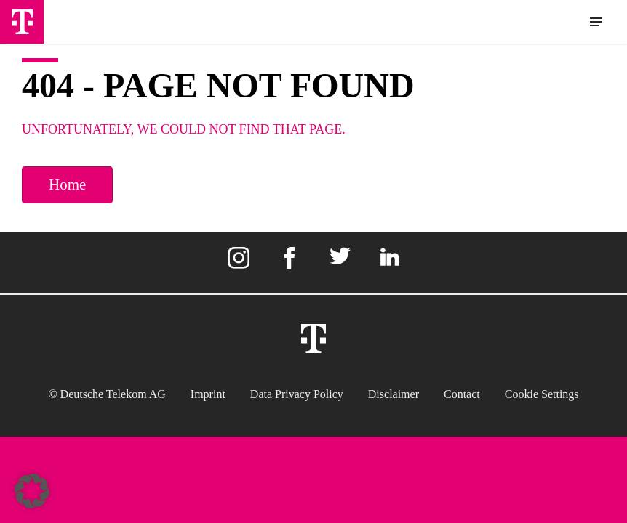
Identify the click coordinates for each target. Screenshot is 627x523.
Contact (462, 394)
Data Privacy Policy (296, 394)
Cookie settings (542, 394)
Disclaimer (393, 394)
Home (67, 184)
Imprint (208, 394)
